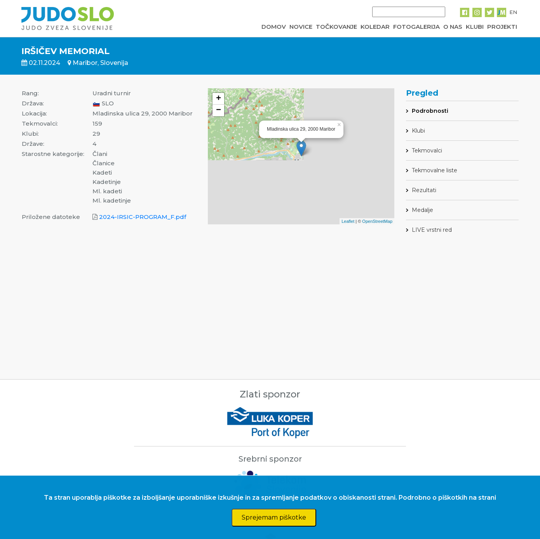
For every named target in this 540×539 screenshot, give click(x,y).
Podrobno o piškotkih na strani (447, 497)
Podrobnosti (430, 110)
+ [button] (218, 99)
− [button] (218, 110)
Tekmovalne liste (434, 170)
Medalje (422, 210)
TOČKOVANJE (336, 26)
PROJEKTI (502, 26)
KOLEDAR (375, 26)
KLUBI (475, 26)
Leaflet (347, 221)
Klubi (418, 130)
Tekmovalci (427, 150)
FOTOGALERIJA (416, 26)
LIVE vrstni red (432, 229)
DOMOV (273, 26)
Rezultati (424, 190)
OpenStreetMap (377, 221)
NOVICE (300, 26)
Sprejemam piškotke (274, 517)
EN (513, 12)
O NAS (452, 26)
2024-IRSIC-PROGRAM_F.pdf (142, 216)
